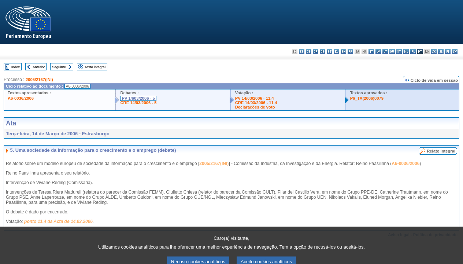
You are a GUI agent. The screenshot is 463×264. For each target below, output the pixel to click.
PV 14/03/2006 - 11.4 (254, 98)
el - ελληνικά (336, 51)
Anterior (39, 67)
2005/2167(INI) (39, 79)
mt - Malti (399, 51)
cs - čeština (308, 51)
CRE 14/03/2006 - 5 (138, 102)
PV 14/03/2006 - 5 (138, 98)
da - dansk (315, 51)
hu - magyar (392, 51)
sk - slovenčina (434, 51)
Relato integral (441, 151)
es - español (301, 51)
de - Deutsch (322, 51)
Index (15, 67)
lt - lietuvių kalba (385, 51)
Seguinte (59, 67)
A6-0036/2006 (21, 98)
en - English (343, 51)
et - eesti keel (329, 51)
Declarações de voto (255, 107)
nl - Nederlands (406, 51)
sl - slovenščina (441, 51)
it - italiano (371, 51)
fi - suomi (448, 51)
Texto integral (95, 67)
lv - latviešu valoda (378, 51)
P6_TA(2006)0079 (367, 98)
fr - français (350, 51)
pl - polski (413, 51)
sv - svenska (455, 51)
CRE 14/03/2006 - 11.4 (256, 102)
